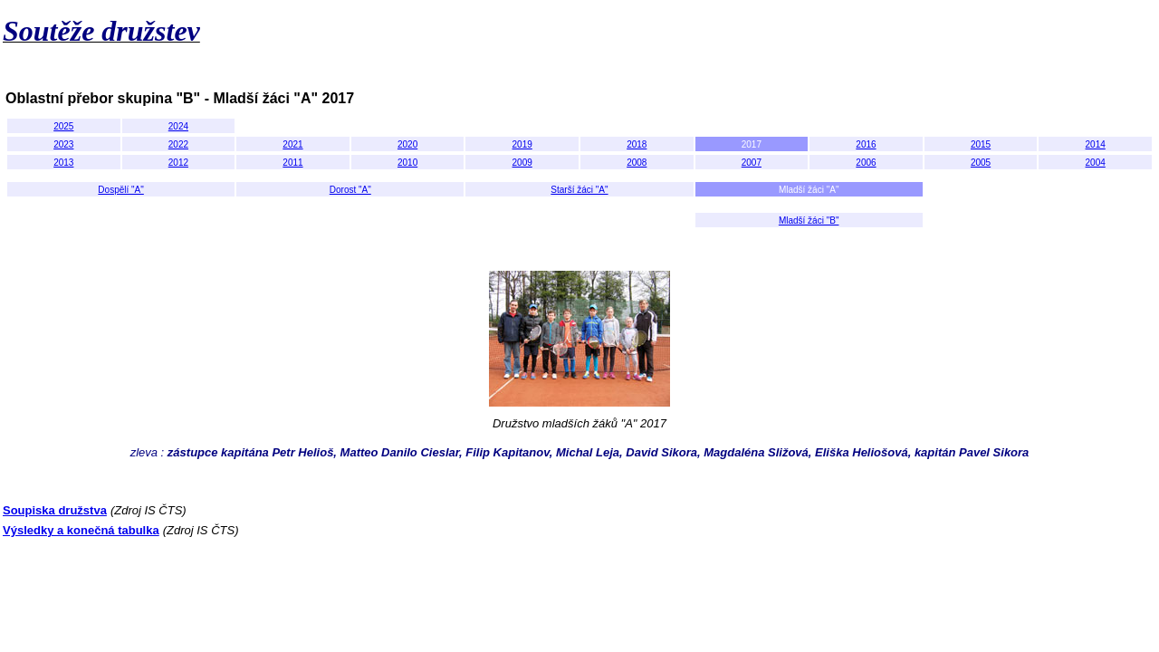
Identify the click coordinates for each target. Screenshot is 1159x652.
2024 (178, 126)
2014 (1096, 144)
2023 (63, 144)
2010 (407, 163)
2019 (522, 144)
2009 (522, 163)
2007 (751, 163)
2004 (1096, 163)
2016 (866, 144)
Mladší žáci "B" (809, 220)
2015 (981, 144)
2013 (63, 163)
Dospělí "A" (120, 190)
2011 (292, 163)
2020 (407, 144)
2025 (63, 126)
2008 (637, 163)
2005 (981, 163)
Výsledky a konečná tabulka (81, 530)
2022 (178, 144)
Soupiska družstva (55, 510)
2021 (292, 144)
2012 (178, 163)
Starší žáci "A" (579, 190)
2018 (637, 144)
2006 (866, 163)
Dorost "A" (350, 190)
